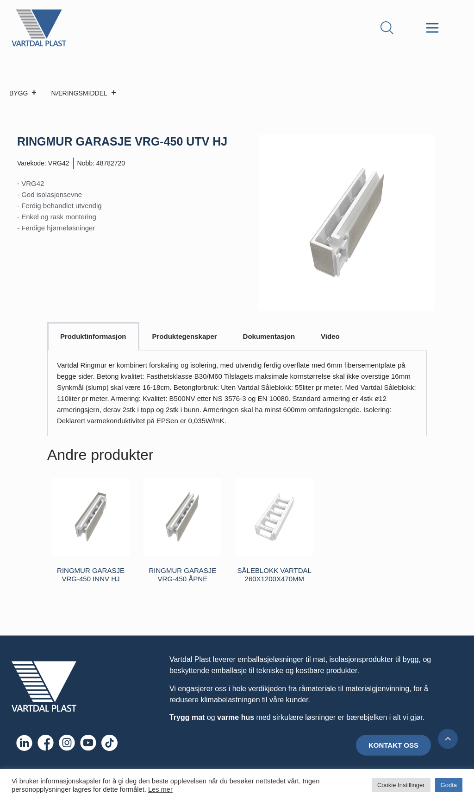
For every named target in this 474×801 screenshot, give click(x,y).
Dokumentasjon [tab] (269, 336)
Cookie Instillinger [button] (401, 785)
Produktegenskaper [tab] (184, 336)
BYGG (23, 93)
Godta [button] (449, 785)
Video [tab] (330, 336)
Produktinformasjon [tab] (93, 336)
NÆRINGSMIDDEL (83, 93)
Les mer (160, 789)
